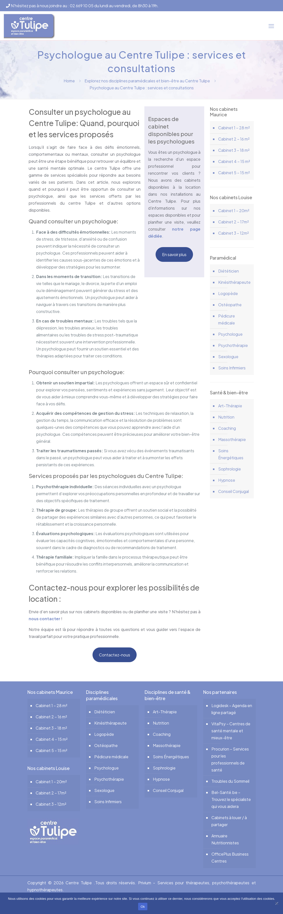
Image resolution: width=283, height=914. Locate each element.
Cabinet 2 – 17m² (233, 221)
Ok (143, 907)
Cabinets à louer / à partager (229, 821)
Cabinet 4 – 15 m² (234, 161)
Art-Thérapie (230, 405)
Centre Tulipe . (80, 882)
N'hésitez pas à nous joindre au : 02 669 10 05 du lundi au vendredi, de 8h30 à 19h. (82, 5)
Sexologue (228, 356)
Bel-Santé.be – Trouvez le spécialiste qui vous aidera (231, 799)
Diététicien (228, 271)
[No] (276, 903)
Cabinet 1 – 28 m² (234, 127)
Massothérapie (232, 439)
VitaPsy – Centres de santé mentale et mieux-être (230, 730)
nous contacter (44, 618)
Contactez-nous (114, 654)
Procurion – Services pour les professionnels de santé (230, 759)
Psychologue (230, 334)
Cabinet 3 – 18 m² (234, 150)
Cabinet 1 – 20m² (233, 210)
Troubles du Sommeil (230, 781)
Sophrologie (229, 468)
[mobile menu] (271, 25)
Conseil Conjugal (233, 491)
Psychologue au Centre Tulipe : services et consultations (142, 87)
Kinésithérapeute (234, 282)
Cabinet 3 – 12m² (233, 233)
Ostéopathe (230, 304)
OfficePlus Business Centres (230, 857)
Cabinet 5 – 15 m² (234, 172)
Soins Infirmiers (232, 367)
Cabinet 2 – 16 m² (234, 139)
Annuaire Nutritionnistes (225, 839)
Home (69, 80)
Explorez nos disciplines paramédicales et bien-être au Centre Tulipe (147, 80)
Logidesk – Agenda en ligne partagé (231, 709)
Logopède (228, 293)
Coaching (227, 428)
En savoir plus (174, 254)
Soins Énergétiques (230, 454)
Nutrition (226, 417)
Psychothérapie (233, 345)
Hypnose (226, 480)
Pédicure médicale (226, 319)
